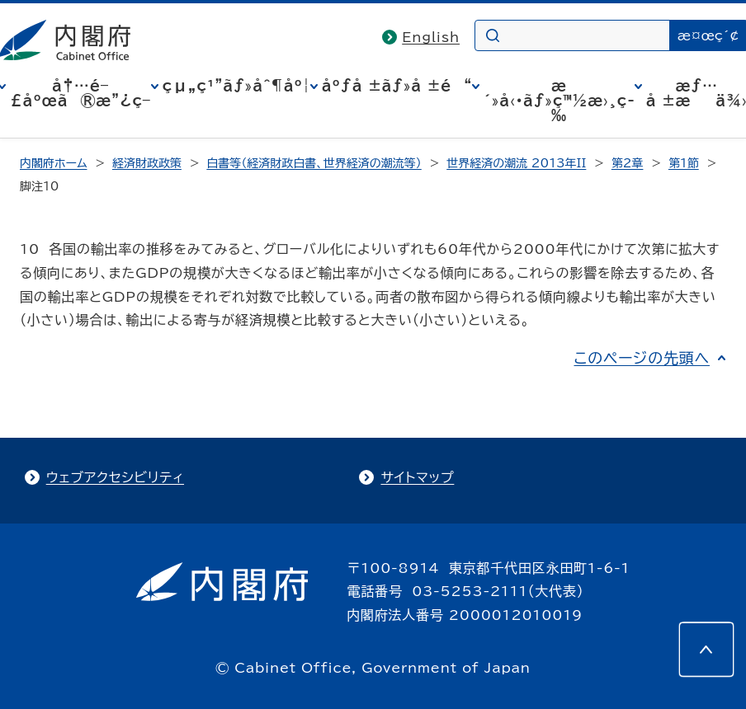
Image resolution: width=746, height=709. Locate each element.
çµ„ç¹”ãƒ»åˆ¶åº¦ (236, 85)
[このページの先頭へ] (706, 649)
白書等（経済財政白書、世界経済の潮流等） (313, 163)
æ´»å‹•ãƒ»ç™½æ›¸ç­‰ (559, 100)
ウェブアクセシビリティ (115, 477)
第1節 (683, 163)
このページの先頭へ (642, 357)
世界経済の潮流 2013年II (516, 163)
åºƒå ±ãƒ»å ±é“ (397, 85)
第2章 (627, 163)
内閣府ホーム (53, 163)
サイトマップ (417, 477)
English (431, 37)
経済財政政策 (147, 163)
